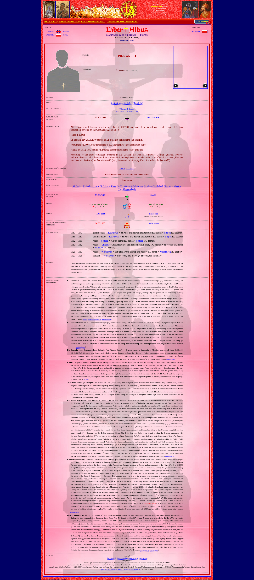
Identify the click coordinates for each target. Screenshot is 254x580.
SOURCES (84, 21)
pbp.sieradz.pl (111, 558)
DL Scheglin (105, 186)
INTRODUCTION (65, 21)
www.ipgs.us (143, 558)
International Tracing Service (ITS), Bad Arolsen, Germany (120, 569)
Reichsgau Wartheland (153, 186)
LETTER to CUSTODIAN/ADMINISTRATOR (122, 21)
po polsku (196, 31)
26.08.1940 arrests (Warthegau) (130, 186)
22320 (122, 168)
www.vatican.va (144, 550)
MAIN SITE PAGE (50, 21)
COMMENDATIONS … (97, 21)
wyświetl (50, 35)
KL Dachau (130, 169)
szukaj (65, 35)
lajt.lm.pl (86, 379)
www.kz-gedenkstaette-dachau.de (92, 319)
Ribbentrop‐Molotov (172, 186)
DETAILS (75, 21)
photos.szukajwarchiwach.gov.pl (127, 558)
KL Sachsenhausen (91, 186)
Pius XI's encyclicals (127, 189)
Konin (113, 186)
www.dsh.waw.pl (170, 359)
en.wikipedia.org (106, 319)
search (66, 31)
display (51, 31)
